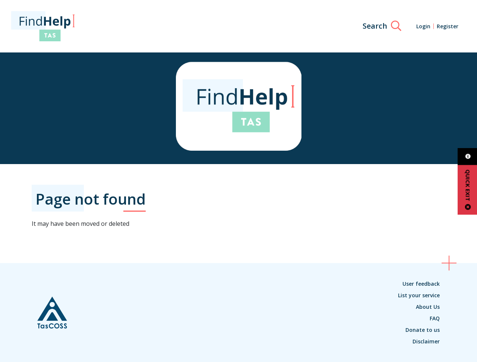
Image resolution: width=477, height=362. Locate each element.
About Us (428, 306)
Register (447, 26)
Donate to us (422, 329)
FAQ (435, 318)
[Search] (382, 26)
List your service (419, 295)
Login (423, 26)
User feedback (421, 283)
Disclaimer (426, 341)
